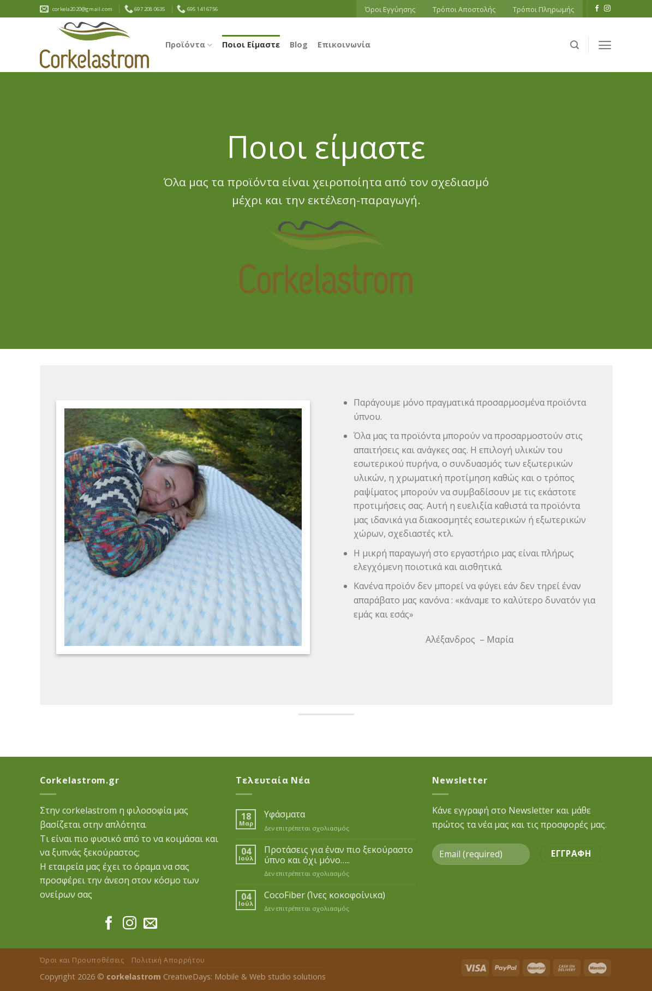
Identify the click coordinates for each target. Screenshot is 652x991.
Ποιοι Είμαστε (251, 44)
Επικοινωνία (344, 44)
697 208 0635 (144, 9)
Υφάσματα (284, 814)
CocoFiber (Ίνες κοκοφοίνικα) (324, 895)
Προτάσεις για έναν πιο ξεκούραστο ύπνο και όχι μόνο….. (338, 855)
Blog (299, 44)
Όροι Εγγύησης (390, 9)
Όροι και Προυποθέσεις (82, 960)
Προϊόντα (188, 44)
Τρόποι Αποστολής (464, 9)
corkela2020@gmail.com (81, 9)
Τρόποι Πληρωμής (543, 9)
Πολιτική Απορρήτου (168, 960)
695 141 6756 (197, 9)
